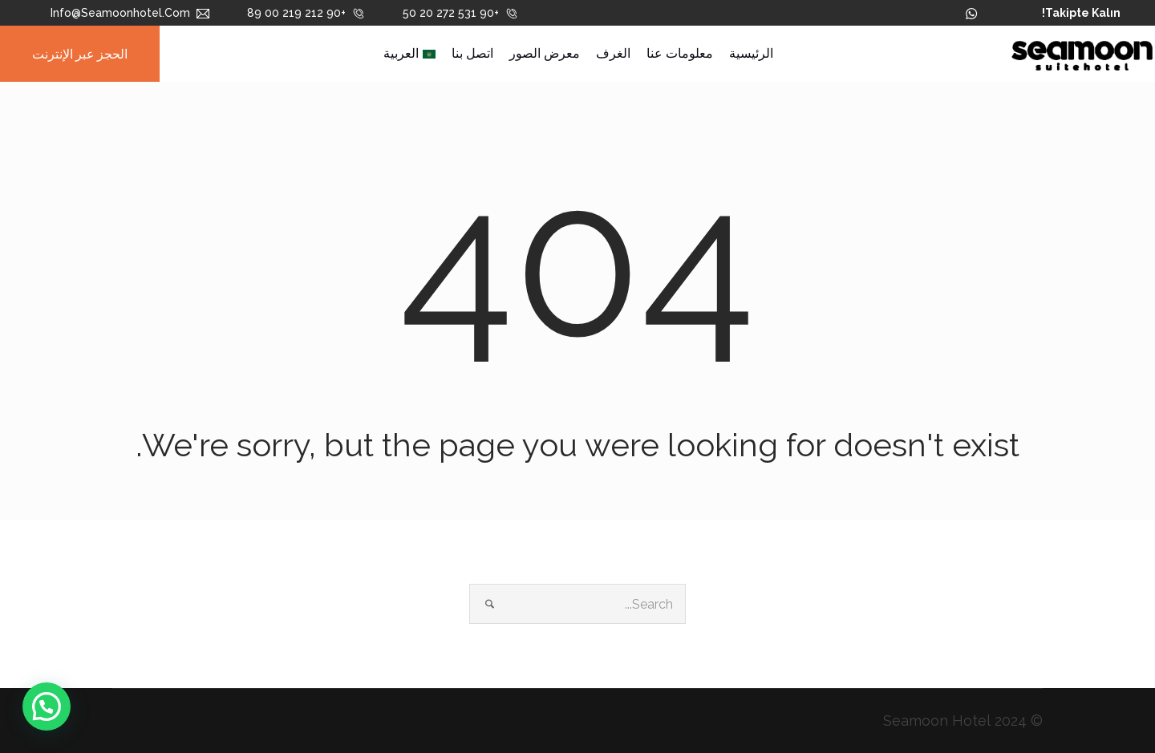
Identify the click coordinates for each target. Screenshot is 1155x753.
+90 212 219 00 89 (306, 12)
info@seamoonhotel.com (130, 12)
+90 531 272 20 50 (460, 12)
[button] (46, 706)
